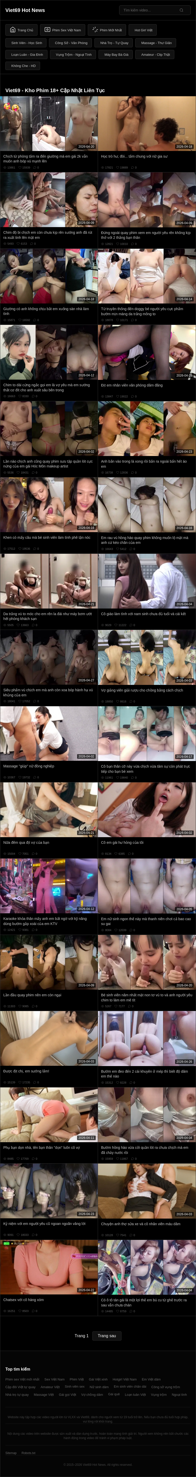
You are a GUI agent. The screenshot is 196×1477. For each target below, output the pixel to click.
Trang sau (107, 1336)
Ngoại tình (179, 1395)
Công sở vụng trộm (165, 1387)
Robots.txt (28, 1453)
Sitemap (11, 1453)
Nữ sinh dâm (99, 1387)
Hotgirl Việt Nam (125, 1379)
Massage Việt (44, 1395)
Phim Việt (77, 1379)
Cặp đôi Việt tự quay (20, 1387)
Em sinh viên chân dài (130, 1386)
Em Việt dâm (151, 1379)
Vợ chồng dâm (92, 1395)
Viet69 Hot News (25, 10)
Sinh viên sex (74, 1386)
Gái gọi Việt (67, 1395)
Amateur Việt (50, 1387)
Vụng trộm (159, 1395)
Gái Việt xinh (98, 1379)
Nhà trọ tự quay (17, 1395)
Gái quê (114, 1394)
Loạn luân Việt (135, 1395)
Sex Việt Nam (54, 1379)
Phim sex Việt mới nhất (22, 1379)
